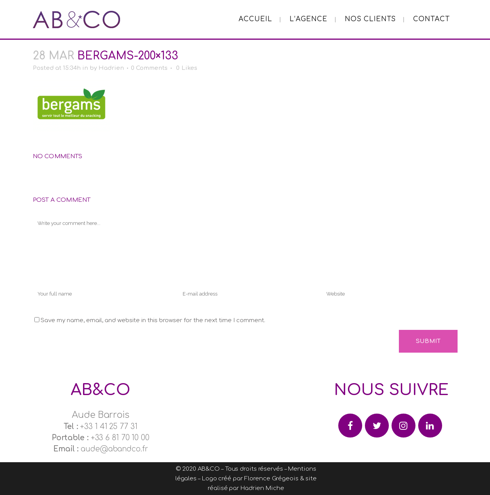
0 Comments (149, 68)
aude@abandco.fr (114, 449)
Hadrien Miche (262, 488)
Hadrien (111, 68)
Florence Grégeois (271, 478)
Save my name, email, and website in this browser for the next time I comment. (153, 320)
